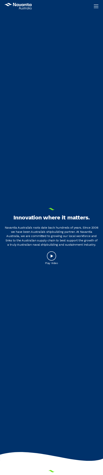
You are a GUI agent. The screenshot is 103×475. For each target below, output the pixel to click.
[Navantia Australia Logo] (18, 6)
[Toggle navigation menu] (96, 6)
